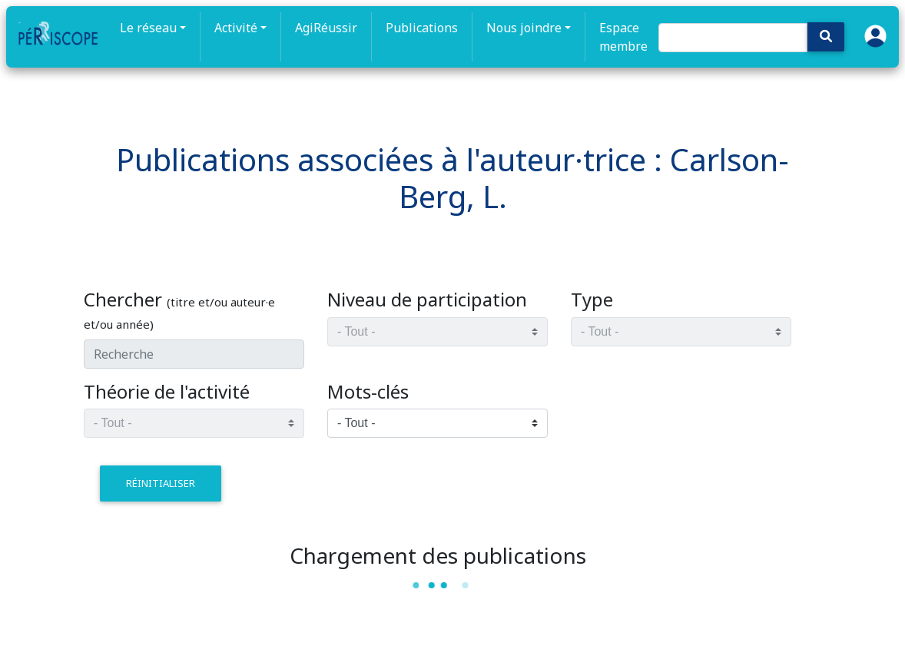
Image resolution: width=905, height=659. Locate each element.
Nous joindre (524, 27)
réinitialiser (160, 483)
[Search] (733, 37)
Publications (422, 27)
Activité (235, 27)
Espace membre (623, 37)
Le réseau (148, 27)
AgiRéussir (326, 27)
